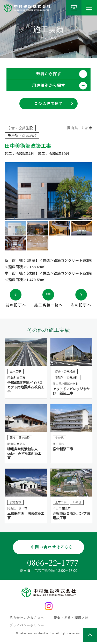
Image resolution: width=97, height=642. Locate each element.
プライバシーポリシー (26, 625)
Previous (27, 191)
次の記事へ (81, 305)
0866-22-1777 (53, 563)
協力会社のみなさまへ (26, 618)
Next (71, 191)
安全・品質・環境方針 (71, 618)
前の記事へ (16, 305)
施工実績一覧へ (48, 305)
